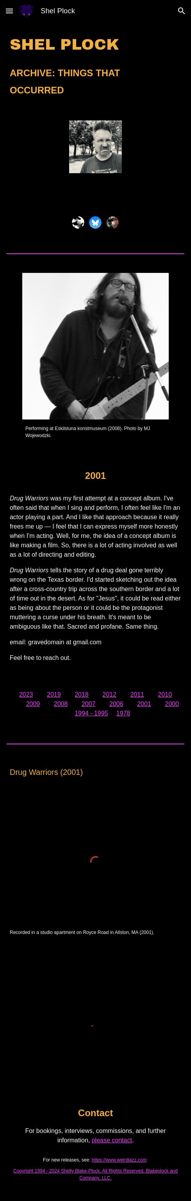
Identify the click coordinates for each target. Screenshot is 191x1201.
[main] (95, 66)
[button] (9, 11)
